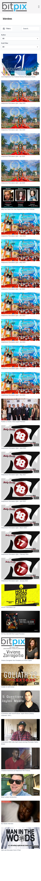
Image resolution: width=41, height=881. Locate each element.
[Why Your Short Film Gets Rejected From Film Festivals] (20, 209)
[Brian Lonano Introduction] (20, 797)
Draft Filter (4, 43)
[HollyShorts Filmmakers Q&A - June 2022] (20, 448)
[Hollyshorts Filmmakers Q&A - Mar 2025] (20, 130)
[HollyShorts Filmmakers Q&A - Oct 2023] (20, 395)
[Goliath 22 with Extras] (20, 687)
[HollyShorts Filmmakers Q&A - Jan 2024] (20, 342)
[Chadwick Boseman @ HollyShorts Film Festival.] (20, 771)
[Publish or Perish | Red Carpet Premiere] (20, 422)
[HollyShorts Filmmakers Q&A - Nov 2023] (20, 369)
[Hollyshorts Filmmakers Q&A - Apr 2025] (20, 156)
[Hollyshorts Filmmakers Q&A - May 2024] (20, 262)
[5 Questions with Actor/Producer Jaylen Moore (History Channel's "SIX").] (20, 714)
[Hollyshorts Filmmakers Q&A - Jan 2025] (20, 183)
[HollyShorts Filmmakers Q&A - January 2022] (20, 581)
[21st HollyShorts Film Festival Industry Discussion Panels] (20, 77)
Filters (7, 29)
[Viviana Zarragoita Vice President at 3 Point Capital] (20, 660)
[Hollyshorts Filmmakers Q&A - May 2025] (20, 103)
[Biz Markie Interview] (20, 824)
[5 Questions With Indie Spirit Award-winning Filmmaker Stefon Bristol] (20, 743)
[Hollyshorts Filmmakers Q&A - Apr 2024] (20, 289)
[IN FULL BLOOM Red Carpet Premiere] (20, 634)
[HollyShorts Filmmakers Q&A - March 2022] (20, 528)
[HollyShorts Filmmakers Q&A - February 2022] (20, 554)
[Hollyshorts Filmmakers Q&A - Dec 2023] (20, 316)
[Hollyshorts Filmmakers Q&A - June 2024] (20, 236)
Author (3, 35)
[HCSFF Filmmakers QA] (20, 607)
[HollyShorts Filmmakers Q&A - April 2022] (20, 501)
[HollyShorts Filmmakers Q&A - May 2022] (20, 475)
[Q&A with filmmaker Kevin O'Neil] (20, 850)
